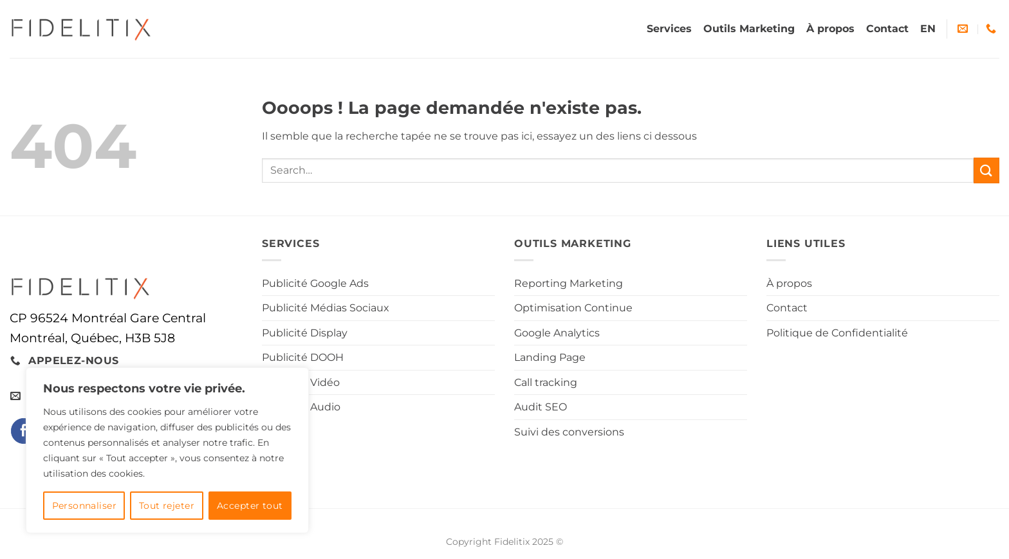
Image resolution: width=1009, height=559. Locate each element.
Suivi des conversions (569, 432)
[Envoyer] (986, 170)
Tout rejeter (166, 505)
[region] (167, 450)
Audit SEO (540, 407)
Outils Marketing (749, 29)
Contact (887, 29)
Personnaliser (84, 505)
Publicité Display (304, 333)
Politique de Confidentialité (837, 333)
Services (669, 29)
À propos (830, 29)
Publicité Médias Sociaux (325, 308)
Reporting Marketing (568, 283)
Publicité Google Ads (315, 283)
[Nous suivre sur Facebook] (23, 431)
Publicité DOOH (303, 357)
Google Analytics (557, 333)
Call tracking (545, 382)
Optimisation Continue (573, 308)
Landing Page (550, 357)
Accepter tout (249, 505)
